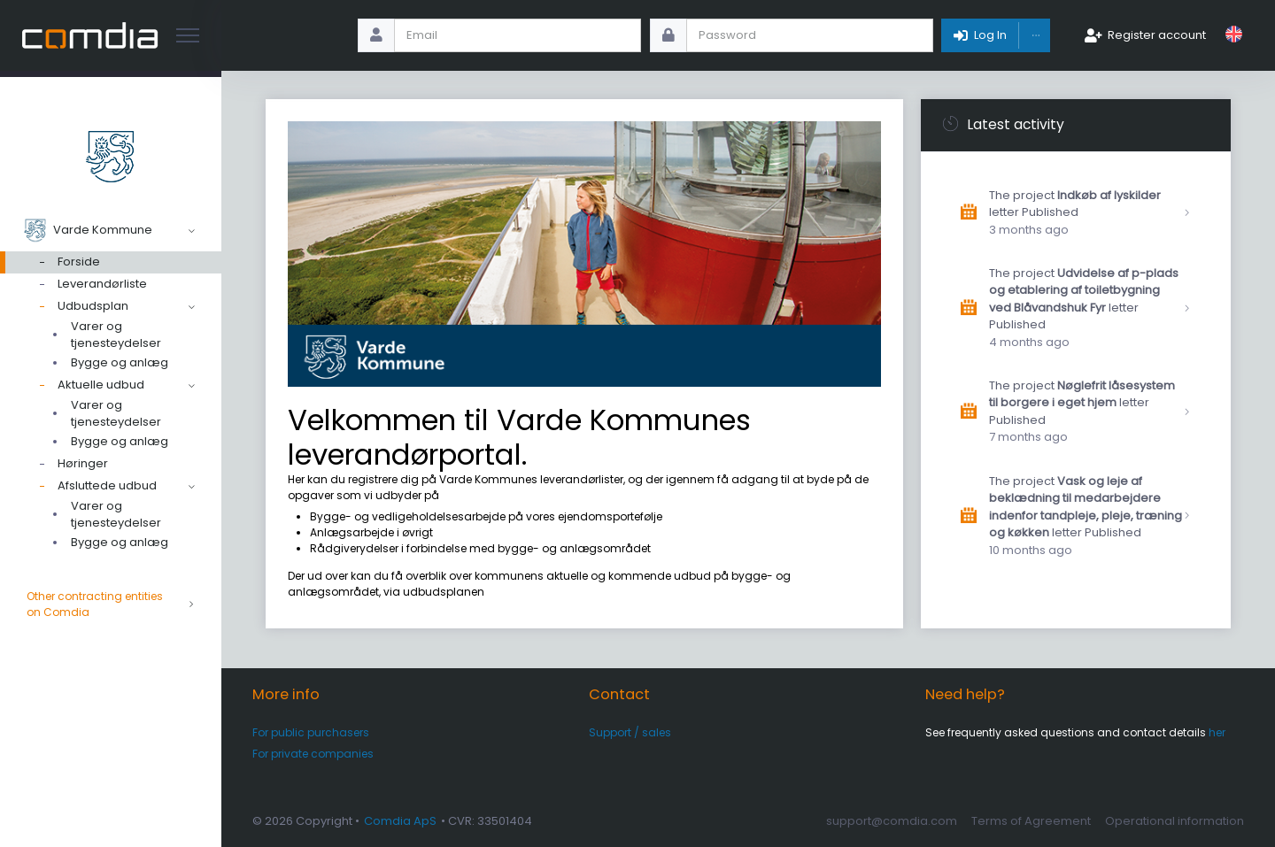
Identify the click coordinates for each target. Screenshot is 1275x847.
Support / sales (630, 732)
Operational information (1174, 820)
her (1217, 732)
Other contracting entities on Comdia (111, 604)
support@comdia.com (891, 820)
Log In (990, 35)
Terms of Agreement (1031, 820)
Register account (1157, 35)
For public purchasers (310, 732)
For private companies (313, 753)
